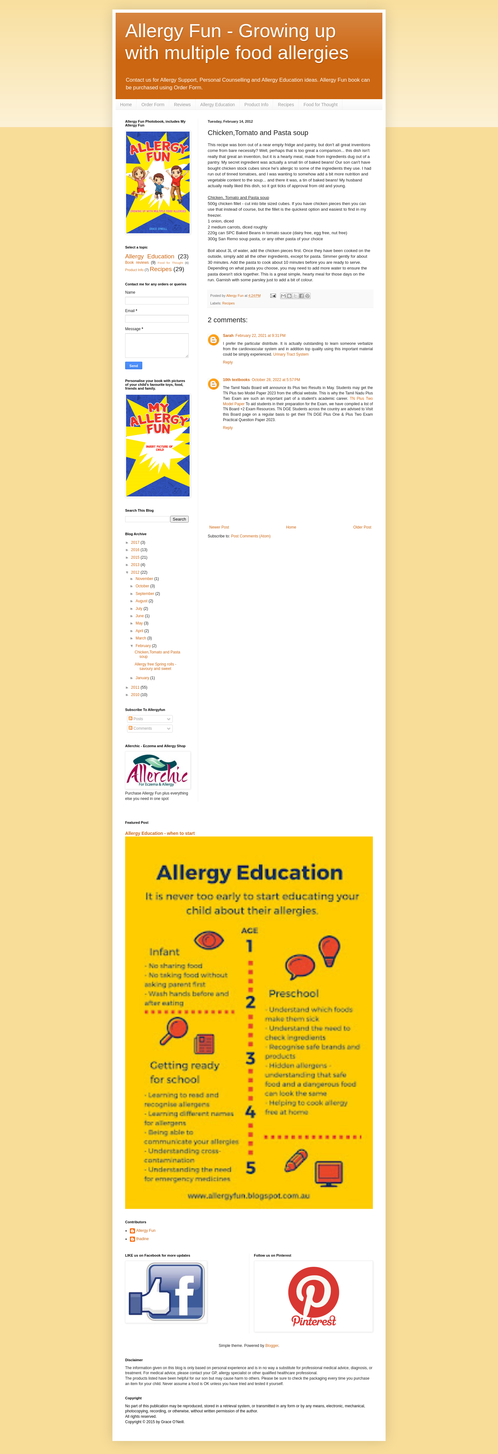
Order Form (152, 104)
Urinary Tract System (291, 354)
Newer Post (219, 527)
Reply (228, 362)
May (140, 623)
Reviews (182, 104)
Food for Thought (321, 104)
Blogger (271, 1345)
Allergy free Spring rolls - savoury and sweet (155, 666)
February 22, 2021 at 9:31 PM (260, 335)
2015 (136, 557)
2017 (136, 542)
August (142, 601)
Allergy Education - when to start (160, 833)
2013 (136, 565)
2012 (136, 572)
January (143, 678)
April (140, 631)
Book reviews (137, 262)
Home (126, 104)
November (145, 579)
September (145, 593)
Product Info (257, 104)
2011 (136, 687)
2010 (136, 695)
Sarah (228, 335)
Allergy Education (217, 104)
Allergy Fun (146, 1230)
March (141, 638)
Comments (140, 728)
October (143, 586)
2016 (136, 550)
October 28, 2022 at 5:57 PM (276, 380)
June (140, 616)
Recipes (286, 104)
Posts (136, 719)
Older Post (362, 527)
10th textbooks (236, 380)
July (140, 608)
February (144, 646)
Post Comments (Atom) (251, 536)
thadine (142, 1239)
